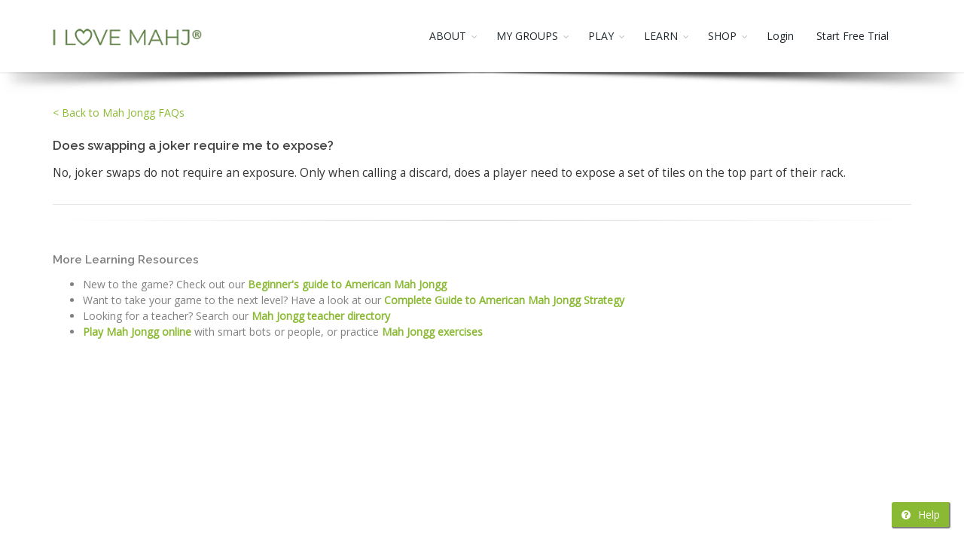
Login (780, 36)
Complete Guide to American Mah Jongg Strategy (504, 300)
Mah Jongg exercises (432, 331)
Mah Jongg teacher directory (321, 316)
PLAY (601, 36)
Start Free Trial (852, 36)
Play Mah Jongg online (137, 331)
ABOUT (447, 36)
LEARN (661, 36)
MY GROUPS (527, 36)
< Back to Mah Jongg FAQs (119, 112)
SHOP (722, 36)
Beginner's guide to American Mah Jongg (347, 284)
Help (920, 514)
